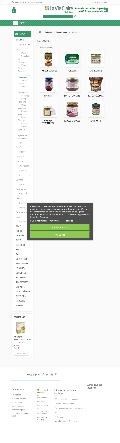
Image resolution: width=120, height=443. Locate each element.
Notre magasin (17, 413)
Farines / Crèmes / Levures (21, 156)
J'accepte (60, 234)
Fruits (19, 231)
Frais (18, 226)
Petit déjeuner (20, 242)
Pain (18, 254)
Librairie (20, 287)
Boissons (23, 170)
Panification (24, 166)
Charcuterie (23, 92)
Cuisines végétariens (23, 112)
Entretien (21, 277)
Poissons (25, 86)
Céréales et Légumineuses (24, 59)
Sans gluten (24, 203)
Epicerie (20, 39)
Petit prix (21, 296)
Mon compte (43, 401)
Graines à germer (21, 196)
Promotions (19, 317)
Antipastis (25, 123)
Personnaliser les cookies (61, 220)
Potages (24, 53)
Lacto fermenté (22, 100)
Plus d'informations (39, 220)
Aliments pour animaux (21, 186)
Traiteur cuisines (23, 82)
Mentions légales (18, 420)
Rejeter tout (60, 227)
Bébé (18, 249)
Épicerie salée (21, 46)
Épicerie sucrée (21, 144)
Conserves (22, 77)
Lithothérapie (23, 291)
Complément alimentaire (22, 261)
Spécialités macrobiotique (24, 137)
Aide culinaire (19, 177)
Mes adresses (42, 417)
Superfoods (24, 221)
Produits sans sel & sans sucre (22, 212)
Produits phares (20, 303)
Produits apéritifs (23, 128)
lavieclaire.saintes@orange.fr (66, 433)
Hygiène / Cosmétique (21, 270)
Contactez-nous (100, 2)
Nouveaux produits (19, 409)
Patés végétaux (22, 106)
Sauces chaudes (22, 119)
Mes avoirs (41, 413)
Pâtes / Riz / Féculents (23, 68)
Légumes (25, 96)
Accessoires (22, 282)
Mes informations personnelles (42, 423)
